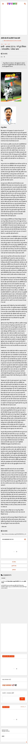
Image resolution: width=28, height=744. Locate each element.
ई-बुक (5, 44)
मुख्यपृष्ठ (14, 569)
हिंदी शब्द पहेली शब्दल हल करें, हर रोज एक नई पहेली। (12, 40)
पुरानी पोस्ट (14, 565)
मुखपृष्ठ (3, 736)
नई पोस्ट (14, 561)
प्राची (9, 44)
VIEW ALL (23, 706)
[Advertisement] (14, 21)
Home (2, 44)
